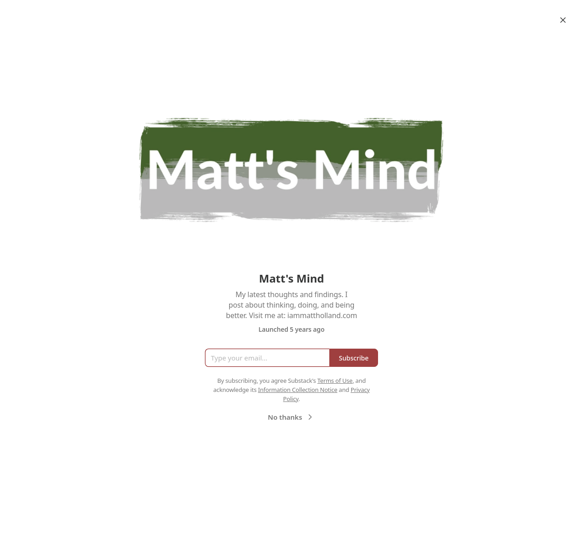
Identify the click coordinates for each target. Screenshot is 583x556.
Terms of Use (335, 380)
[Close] (563, 20)
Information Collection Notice (297, 390)
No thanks (291, 417)
